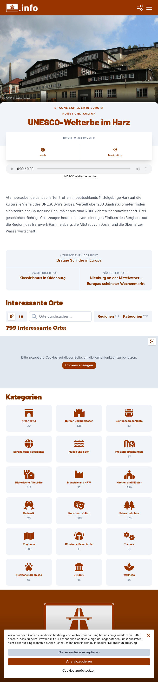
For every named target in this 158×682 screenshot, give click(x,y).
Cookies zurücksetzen (79, 671)
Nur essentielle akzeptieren (79, 652)
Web (43, 155)
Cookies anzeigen (79, 365)
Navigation (115, 155)
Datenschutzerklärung (122, 643)
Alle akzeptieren (79, 661)
